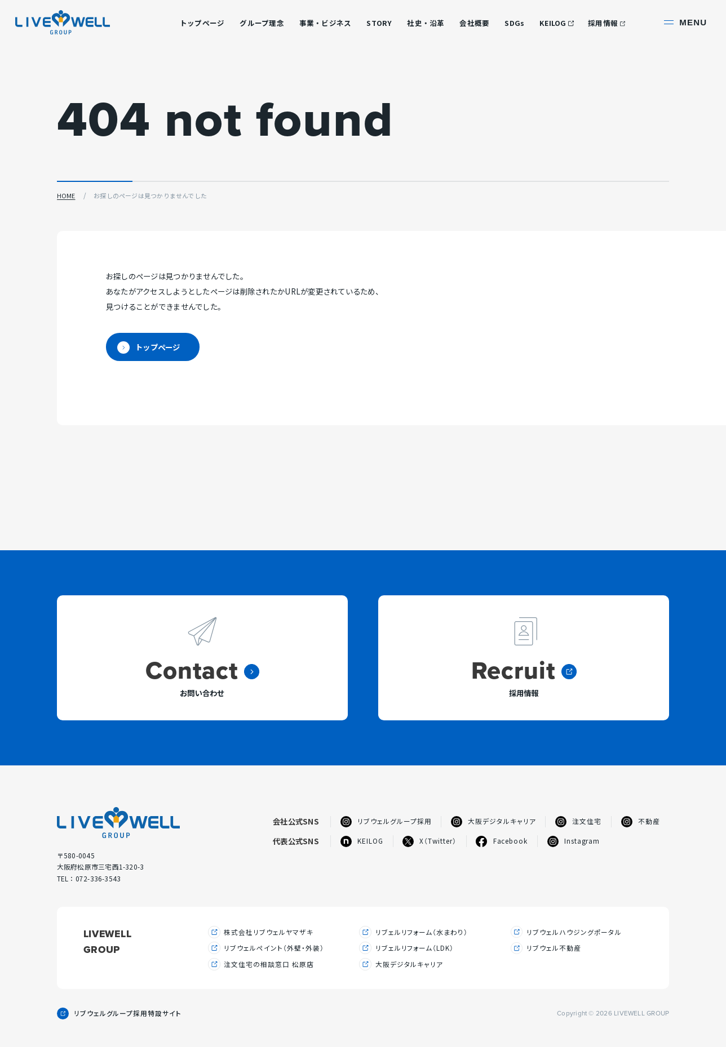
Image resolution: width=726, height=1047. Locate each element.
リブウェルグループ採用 (386, 821)
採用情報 (603, 23)
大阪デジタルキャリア (493, 821)
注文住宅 (578, 821)
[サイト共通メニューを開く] (686, 23)
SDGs (514, 22)
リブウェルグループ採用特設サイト (128, 1014)
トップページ (202, 22)
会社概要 (474, 22)
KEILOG (552, 23)
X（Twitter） (429, 841)
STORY (379, 22)
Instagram (573, 841)
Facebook (502, 841)
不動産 (640, 821)
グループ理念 (262, 22)
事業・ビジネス (325, 22)
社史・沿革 (425, 22)
